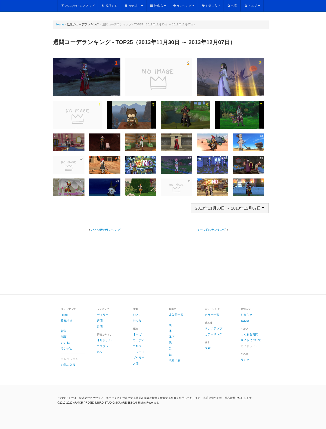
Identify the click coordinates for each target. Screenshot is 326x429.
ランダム (67, 348)
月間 (100, 326)
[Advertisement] (163, 268)
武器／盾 (174, 360)
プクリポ (138, 357)
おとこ (137, 314)
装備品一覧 (176, 314)
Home (60, 24)
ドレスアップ (213, 328)
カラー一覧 (212, 314)
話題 (64, 337)
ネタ (100, 352)
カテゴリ (133, 6)
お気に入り (210, 6)
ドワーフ (138, 352)
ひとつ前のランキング (211, 229)
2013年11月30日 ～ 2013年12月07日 (229, 208)
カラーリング (213, 334)
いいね (65, 342)
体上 (172, 331)
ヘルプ (252, 6)
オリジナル (104, 340)
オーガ (137, 334)
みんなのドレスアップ (78, 6)
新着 (64, 331)
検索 (232, 6)
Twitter (245, 320)
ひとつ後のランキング (105, 229)
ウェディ (138, 340)
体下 (172, 337)
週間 (100, 320)
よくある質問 (249, 334)
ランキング (184, 6)
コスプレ (103, 346)
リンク (245, 359)
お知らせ (246, 314)
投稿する (109, 6)
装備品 (158, 6)
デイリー (103, 314)
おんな (137, 320)
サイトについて (251, 340)
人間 (136, 363)
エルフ (137, 346)
